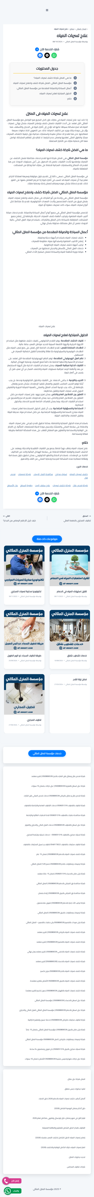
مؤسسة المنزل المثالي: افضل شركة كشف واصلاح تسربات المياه (42, 83)
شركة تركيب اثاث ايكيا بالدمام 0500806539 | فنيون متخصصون (61, 903)
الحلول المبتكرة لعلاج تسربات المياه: (55, 93)
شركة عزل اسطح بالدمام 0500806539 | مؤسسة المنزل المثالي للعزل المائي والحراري (52, 1010)
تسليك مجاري (61, 474)
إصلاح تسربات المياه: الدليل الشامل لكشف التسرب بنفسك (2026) (60, 1137)
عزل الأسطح (12, 485)
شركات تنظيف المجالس (76, 1167)
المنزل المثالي (81, 29)
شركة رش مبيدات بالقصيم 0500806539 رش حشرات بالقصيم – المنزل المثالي (55, 922)
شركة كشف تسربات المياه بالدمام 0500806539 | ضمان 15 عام (60, 854)
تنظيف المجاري (34, 720)
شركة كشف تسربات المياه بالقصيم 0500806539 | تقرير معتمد (60, 942)
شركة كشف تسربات (62, 485)
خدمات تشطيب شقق (77, 655)
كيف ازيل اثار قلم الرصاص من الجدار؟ (24, 518)
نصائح (72, 29)
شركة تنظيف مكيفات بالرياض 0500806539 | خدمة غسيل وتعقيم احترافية (56, 1020)
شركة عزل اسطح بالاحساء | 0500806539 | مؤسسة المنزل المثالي (60, 1000)
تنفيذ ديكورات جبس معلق (75, 1089)
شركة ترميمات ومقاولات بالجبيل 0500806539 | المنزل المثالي (61, 913)
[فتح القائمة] (47, 10)
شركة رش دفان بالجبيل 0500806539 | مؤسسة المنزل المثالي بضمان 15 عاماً (55, 1029)
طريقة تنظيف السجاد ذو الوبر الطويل (24, 655)
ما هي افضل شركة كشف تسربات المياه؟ (52, 78)
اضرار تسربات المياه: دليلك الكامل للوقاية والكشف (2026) (63, 1147)
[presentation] (70, 566)
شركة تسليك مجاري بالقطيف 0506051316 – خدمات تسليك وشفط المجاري (56, 835)
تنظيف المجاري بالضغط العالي (70, 518)
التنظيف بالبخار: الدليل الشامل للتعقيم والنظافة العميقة (63, 1128)
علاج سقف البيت (42, 485)
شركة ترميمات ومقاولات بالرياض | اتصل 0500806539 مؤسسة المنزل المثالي (55, 1039)
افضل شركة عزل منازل (76, 1079)
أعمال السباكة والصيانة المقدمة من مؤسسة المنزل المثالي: (43, 88)
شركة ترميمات (24, 474)
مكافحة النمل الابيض (43, 474)
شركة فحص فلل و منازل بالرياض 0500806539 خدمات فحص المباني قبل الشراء (54, 796)
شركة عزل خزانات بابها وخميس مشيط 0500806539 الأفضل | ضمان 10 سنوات (55, 1059)
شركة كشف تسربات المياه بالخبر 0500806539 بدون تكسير (62, 971)
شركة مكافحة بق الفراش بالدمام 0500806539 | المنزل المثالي (60, 883)
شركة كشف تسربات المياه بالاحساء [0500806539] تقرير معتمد (60, 961)
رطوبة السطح (26, 485)
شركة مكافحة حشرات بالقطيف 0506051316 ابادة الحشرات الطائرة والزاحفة (55, 815)
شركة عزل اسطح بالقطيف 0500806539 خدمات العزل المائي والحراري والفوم (55, 825)
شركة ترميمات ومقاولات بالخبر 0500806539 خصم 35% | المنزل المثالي (58, 864)
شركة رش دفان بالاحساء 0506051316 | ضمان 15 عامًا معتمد (61, 874)
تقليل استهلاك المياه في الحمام (72, 591)
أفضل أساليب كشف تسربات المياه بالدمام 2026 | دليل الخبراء (62, 1098)
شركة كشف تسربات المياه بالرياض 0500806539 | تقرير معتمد (61, 932)
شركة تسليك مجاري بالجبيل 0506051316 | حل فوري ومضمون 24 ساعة (57, 1049)
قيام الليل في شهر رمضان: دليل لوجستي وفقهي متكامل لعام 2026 (59, 1118)
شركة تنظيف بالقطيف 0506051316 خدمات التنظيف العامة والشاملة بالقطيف (54, 805)
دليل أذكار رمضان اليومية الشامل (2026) (69, 1108)
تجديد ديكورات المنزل (77, 1157)
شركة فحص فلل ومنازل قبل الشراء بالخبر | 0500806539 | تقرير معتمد (58, 776)
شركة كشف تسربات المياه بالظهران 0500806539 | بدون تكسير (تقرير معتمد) (55, 990)
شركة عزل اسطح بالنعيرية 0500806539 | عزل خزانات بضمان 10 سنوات (58, 786)
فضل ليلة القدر (80, 679)
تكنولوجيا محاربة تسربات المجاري (26, 591)
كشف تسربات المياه (79, 474)
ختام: (69, 98)
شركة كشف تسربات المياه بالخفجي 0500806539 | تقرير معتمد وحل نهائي (56, 951)
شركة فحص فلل (80, 485)
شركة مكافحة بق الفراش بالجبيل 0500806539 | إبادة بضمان (61, 893)
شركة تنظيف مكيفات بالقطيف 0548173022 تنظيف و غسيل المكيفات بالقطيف (54, 844)
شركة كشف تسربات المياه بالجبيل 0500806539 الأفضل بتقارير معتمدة (57, 981)
